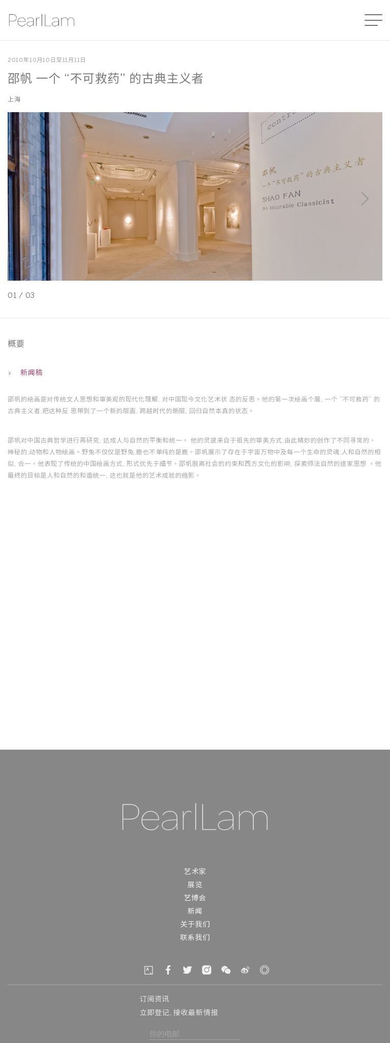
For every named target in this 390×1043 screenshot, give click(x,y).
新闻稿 (25, 373)
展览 (194, 885)
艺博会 (195, 898)
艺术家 (195, 872)
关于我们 (195, 925)
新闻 (194, 912)
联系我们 (195, 938)
